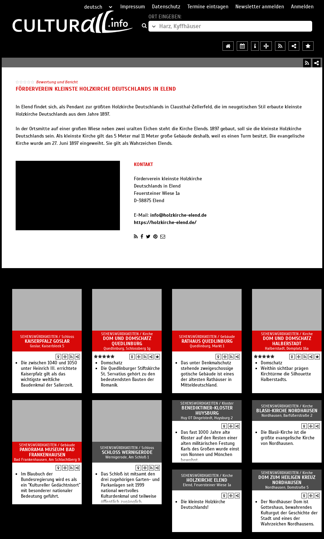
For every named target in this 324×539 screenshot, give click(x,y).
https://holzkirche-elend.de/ (165, 222)
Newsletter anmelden (259, 6)
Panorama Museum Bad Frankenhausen (47, 452)
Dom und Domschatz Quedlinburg (127, 341)
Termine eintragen (207, 6)
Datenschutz (166, 6)
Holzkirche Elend (206, 480)
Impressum (132, 6)
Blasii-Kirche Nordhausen (286, 410)
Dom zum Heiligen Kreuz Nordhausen (286, 480)
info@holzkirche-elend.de (178, 215)
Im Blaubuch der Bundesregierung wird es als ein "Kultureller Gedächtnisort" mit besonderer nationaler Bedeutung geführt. (50, 485)
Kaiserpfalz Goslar (47, 341)
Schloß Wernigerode (127, 452)
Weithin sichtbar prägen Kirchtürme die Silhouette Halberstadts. (286, 374)
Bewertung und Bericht (57, 82)
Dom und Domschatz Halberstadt (287, 341)
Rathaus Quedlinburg (207, 341)
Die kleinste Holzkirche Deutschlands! (203, 504)
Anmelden (302, 6)
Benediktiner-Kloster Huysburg (207, 410)
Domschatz (111, 363)
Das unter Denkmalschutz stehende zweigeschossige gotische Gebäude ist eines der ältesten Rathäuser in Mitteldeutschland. (207, 374)
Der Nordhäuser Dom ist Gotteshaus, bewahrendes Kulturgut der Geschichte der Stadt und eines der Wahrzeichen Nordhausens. (289, 513)
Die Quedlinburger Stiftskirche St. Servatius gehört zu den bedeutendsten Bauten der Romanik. (130, 377)
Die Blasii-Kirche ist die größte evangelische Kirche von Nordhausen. (288, 438)
